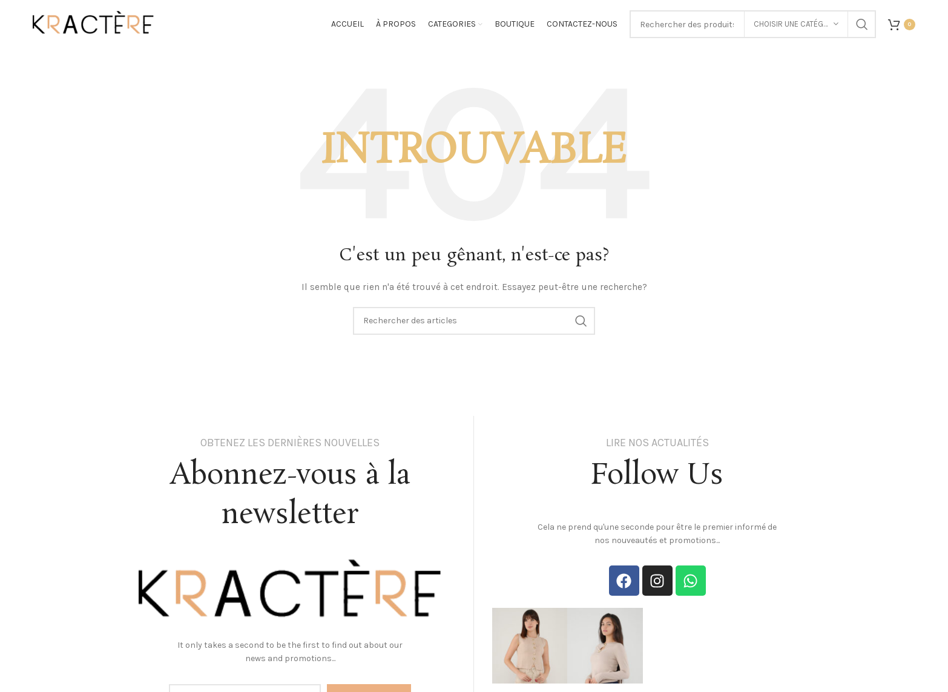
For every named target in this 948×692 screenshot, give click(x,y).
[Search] (474, 321)
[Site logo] (93, 23)
